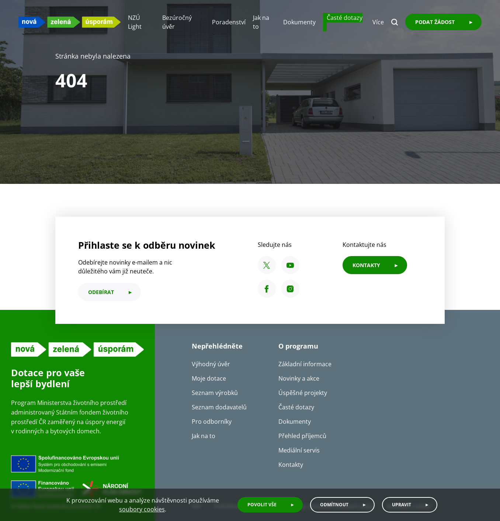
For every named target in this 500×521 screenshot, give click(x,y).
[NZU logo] (69, 22)
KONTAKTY (366, 265)
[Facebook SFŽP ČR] (267, 289)
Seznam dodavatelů (219, 407)
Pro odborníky (212, 421)
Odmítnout (334, 504)
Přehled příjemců (302, 436)
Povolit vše (262, 504)
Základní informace (304, 364)
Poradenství (229, 22)
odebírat (101, 292)
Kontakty (290, 465)
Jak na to (203, 436)
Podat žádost (435, 21)
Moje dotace (209, 378)
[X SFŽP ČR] (267, 265)
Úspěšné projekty (302, 393)
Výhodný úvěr (211, 364)
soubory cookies (142, 509)
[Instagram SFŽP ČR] (290, 289)
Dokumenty (299, 22)
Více (378, 22)
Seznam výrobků (215, 393)
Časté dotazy (344, 18)
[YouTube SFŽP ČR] (290, 265)
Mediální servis (299, 450)
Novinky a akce (298, 378)
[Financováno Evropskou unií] (77, 477)
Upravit (401, 504)
